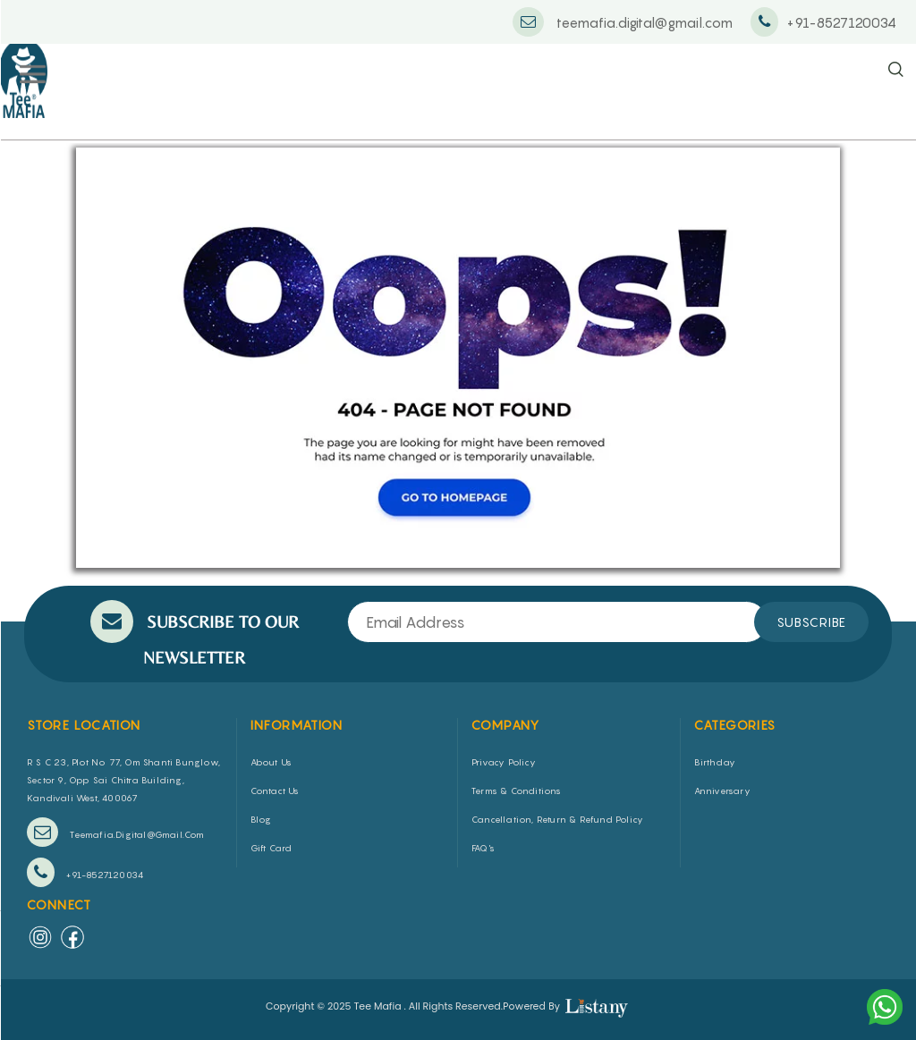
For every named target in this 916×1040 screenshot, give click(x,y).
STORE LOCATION (84, 724)
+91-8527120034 (85, 872)
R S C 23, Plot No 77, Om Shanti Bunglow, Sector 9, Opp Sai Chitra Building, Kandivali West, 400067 (123, 780)
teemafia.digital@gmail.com (116, 832)
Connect (59, 904)
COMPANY (505, 724)
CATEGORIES (735, 724)
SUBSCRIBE (811, 622)
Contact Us (275, 790)
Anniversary (722, 790)
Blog (261, 819)
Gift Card (271, 847)
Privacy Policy (503, 762)
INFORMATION (296, 724)
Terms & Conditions (516, 790)
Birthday (715, 762)
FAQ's (483, 847)
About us (271, 762)
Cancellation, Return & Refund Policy (557, 819)
